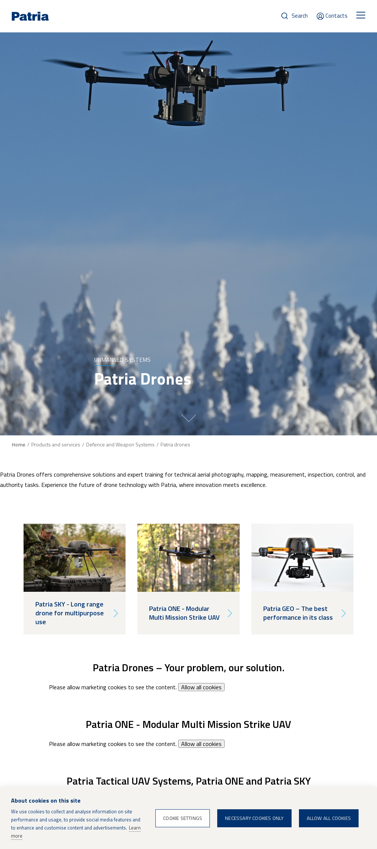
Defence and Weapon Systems (120, 444)
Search (300, 15)
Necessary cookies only (254, 818)
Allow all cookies (201, 687)
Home (18, 444)
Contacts (336, 15)
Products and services (55, 444)
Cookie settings (182, 818)
